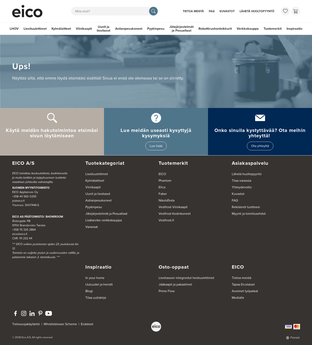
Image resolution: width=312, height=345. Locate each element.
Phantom (165, 180)
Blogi (89, 291)
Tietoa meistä (193, 11)
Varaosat (91, 226)
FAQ (212, 11)
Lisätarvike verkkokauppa (103, 220)
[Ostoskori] (295, 11)
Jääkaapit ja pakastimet (175, 284)
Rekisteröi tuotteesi (246, 207)
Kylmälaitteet (61, 28)
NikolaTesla (167, 200)
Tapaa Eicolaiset (243, 284)
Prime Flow (167, 291)
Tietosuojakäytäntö (26, 324)
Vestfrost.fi (166, 220)
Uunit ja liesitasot (103, 28)
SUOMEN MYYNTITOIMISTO (31, 188)
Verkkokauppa (248, 28)
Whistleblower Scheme (60, 324)
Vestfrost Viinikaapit (173, 207)
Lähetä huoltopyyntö (257, 11)
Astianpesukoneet (128, 28)
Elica (162, 187)
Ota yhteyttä (260, 145)
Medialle (238, 297)
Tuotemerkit (273, 28)
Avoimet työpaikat (245, 291)
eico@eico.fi (19, 234)
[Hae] (153, 11)
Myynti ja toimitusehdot (249, 213)
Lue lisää (156, 145)
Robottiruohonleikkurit (215, 28)
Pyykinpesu (155, 28)
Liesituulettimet (35, 28)
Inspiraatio (294, 28)
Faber (163, 193)
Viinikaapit (84, 28)
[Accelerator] (29, 11)
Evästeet (87, 324)
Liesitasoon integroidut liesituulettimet (186, 277)
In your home (94, 277)
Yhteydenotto (242, 187)
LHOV (14, 28)
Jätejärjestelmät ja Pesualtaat (181, 28)
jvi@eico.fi (18, 201)
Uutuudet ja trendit (99, 284)
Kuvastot (227, 11)
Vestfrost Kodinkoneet (175, 213)
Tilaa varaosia (241, 180)
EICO (162, 174)
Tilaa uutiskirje (95, 297)
